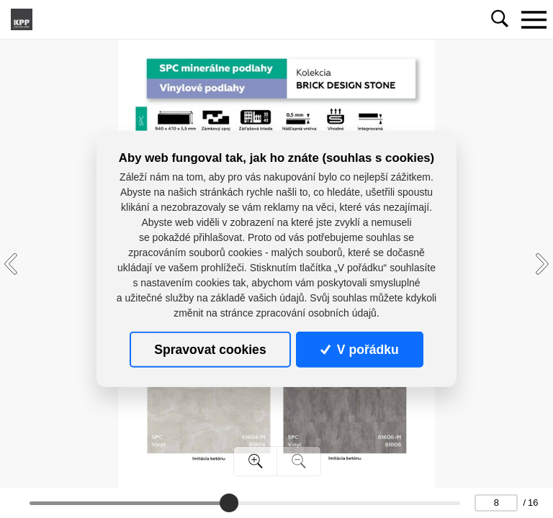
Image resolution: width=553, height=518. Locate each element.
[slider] (229, 503)
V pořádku (359, 349)
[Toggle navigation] (533, 19)
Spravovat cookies (210, 349)
